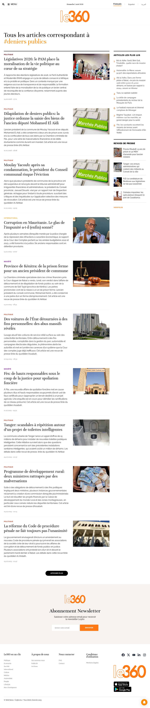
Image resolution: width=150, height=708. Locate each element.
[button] (144, 702)
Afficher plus (56, 573)
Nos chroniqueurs (10, 687)
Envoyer (89, 628)
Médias (6, 675)
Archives (34, 666)
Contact (62, 663)
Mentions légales (92, 663)
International (11, 218)
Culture (6, 672)
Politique (8, 55)
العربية (143, 4)
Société (7, 262)
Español (131, 4)
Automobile (8, 678)
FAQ (60, 660)
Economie (7, 663)
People (6, 681)
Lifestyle (7, 684)
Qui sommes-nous (38, 660)
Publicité (34, 663)
